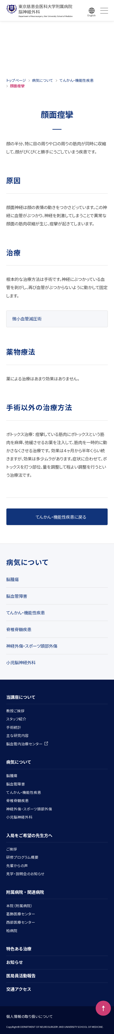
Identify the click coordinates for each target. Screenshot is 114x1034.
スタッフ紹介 (16, 719)
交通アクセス (18, 989)
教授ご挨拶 (15, 710)
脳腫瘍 (12, 579)
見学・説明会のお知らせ (25, 873)
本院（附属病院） (19, 905)
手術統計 (13, 727)
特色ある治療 (18, 949)
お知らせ (14, 962)
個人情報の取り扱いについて (29, 1016)
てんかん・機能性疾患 (76, 80)
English (91, 15)
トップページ (16, 80)
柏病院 (11, 930)
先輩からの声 (17, 865)
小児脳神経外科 (21, 662)
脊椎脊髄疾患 (18, 629)
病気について (42, 80)
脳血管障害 (16, 596)
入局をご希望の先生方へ (29, 835)
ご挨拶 (11, 849)
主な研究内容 (17, 735)
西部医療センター (20, 922)
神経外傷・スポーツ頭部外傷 (31, 646)
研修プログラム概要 (22, 857)
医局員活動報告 (21, 975)
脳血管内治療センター (27, 743)
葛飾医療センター (20, 913)
